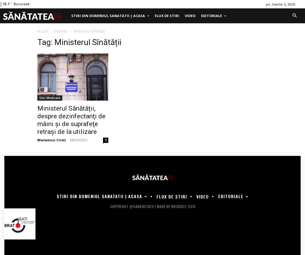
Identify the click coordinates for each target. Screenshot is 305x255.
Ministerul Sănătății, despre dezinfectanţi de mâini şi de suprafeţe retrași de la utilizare (71, 120)
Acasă (42, 31)
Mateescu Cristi (51, 140)
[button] (294, 15)
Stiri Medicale (49, 98)
